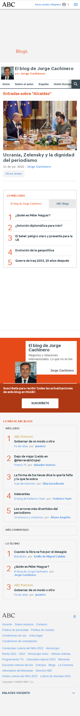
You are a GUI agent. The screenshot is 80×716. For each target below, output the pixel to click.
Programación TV (13, 659)
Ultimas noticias (60, 653)
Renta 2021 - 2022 (13, 653)
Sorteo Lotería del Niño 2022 (20, 676)
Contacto (41, 624)
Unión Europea (63, 84)
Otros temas (14, 173)
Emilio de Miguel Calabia (49, 556)
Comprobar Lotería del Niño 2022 (22, 648)
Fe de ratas (21, 446)
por (30, 73)
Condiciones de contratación (19, 641)
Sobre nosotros (24, 624)
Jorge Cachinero (39, 166)
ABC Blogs (62, 203)
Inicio (6, 84)
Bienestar (64, 659)
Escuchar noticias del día (17, 665)
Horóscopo (52, 648)
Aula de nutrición (24, 483)
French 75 (20, 465)
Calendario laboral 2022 (41, 659)
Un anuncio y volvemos (28, 517)
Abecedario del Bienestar (17, 670)
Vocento (7, 624)
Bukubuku (20, 556)
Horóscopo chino (38, 653)
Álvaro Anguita (60, 517)
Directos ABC (44, 670)
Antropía (41, 665)
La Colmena (65, 665)
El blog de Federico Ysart (29, 498)
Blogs (52, 665)
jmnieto (40, 446)
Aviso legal (35, 635)
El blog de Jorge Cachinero (44, 69)
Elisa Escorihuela (53, 483)
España (43, 84)
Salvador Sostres (44, 465)
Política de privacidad (15, 630)
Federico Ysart (62, 498)
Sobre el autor (24, 84)
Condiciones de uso (14, 635)
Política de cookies (42, 630)
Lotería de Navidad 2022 (55, 676)
